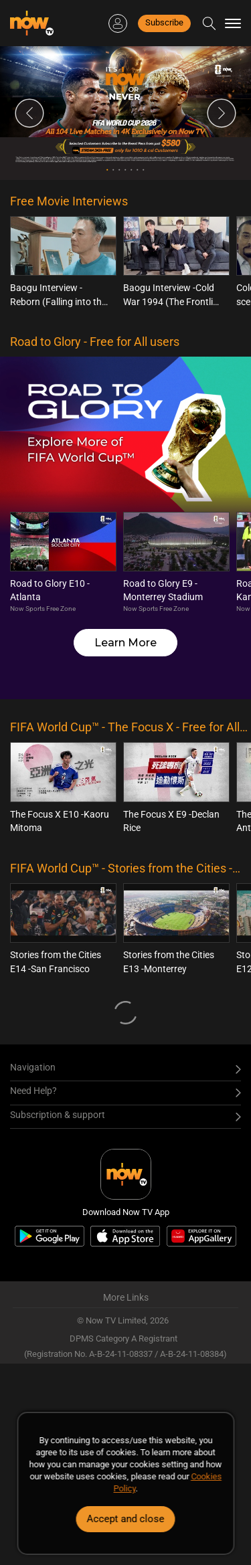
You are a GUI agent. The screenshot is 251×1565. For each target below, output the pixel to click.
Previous (29, 113)
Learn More (125, 642)
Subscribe (164, 22)
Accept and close (126, 1519)
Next (221, 113)
